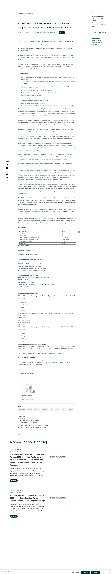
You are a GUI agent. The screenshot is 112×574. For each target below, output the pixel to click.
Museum (57, 409)
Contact (20, 434)
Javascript (94, 44)
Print (93, 35)
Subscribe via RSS (96, 40)
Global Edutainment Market (28, 373)
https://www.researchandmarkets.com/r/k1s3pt (53, 353)
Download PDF (96, 38)
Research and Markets (47, 32)
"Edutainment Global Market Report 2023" (53, 41)
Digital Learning (22, 409)
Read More (13, 480)
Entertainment (45, 409)
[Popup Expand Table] (79, 232)
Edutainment (36, 409)
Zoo (19, 412)
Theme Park (70, 409)
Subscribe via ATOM (97, 42)
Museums (64, 409)
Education (30, 409)
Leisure (51, 409)
